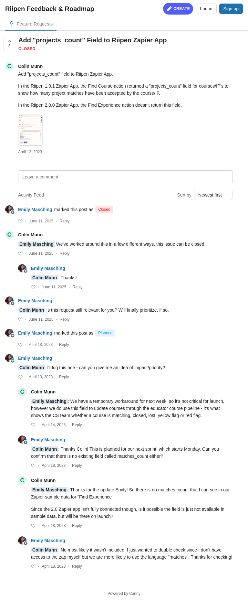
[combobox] (213, 195)
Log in (206, 8)
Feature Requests (35, 24)
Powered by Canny (124, 593)
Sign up (231, 8)
